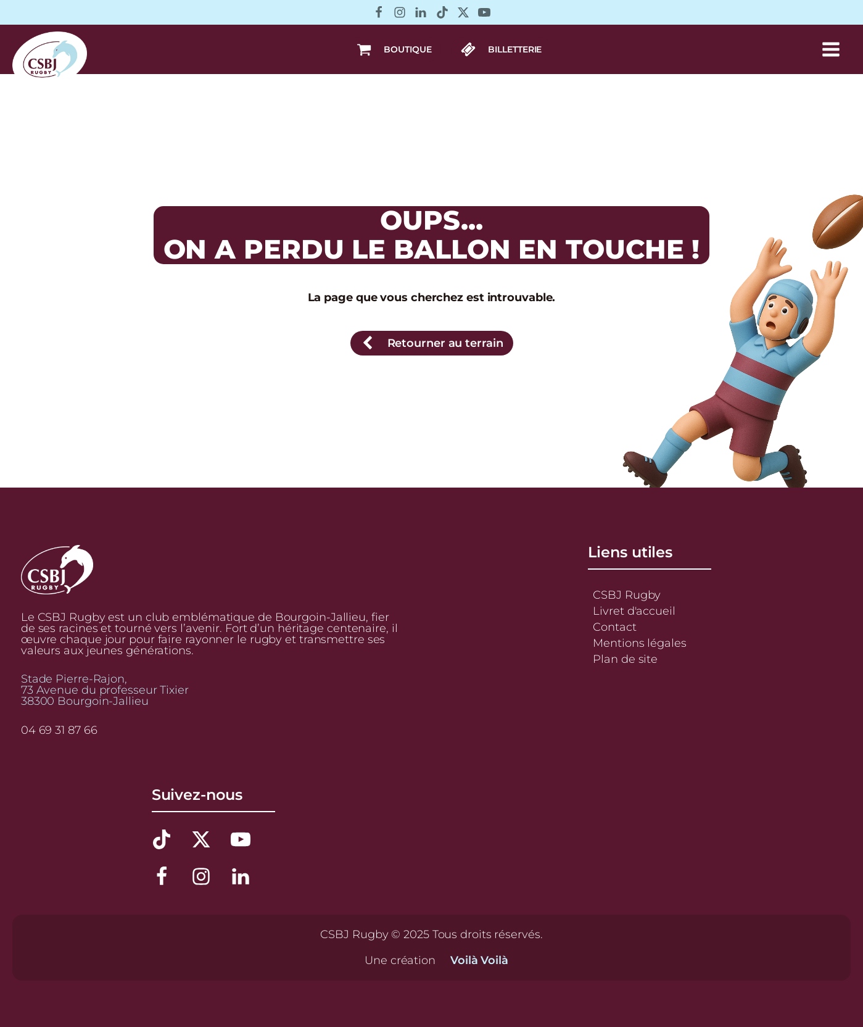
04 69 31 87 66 (59, 730)
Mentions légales (639, 643)
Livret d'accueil (634, 611)
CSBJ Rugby (627, 595)
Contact (614, 627)
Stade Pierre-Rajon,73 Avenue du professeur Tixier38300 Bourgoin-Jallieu (105, 690)
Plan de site (625, 659)
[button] (394, 49)
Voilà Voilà (479, 960)
